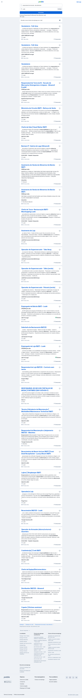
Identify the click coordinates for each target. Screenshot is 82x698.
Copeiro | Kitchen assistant (31, 607)
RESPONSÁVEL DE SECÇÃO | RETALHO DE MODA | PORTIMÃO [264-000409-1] (37, 389)
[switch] (60, 20)
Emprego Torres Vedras (24, 635)
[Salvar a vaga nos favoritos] (59, 26)
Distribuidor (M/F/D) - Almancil (32, 588)
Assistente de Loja (28, 231)
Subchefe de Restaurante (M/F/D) (33, 327)
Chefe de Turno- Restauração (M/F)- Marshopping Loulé (34, 211)
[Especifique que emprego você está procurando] (41, 5)
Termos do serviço (8, 694)
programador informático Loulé (54, 650)
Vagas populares (53, 679)
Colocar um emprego (39, 679)
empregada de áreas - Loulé (40, 651)
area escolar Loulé (38, 658)
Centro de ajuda (23, 686)
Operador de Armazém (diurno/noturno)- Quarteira (36, 530)
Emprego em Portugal (25, 688)
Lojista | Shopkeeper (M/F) (31, 473)
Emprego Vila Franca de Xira (25, 643)
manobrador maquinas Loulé (54, 659)
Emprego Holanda (23, 650)
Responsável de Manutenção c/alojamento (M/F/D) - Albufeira (37, 431)
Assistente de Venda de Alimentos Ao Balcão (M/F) (38, 166)
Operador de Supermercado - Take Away (36, 250)
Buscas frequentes (25, 630)
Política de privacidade (19, 694)
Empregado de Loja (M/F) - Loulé (33, 346)
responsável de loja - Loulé (39, 657)
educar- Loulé (51, 652)
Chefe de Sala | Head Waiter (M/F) (34, 127)
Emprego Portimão (23, 637)
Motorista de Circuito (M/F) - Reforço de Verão (38, 108)
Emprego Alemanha (24, 639)
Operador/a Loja (27, 492)
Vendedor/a (25, 64)
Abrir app (79, 2)
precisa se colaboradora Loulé (54, 657)
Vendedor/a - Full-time (29, 26)
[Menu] (2, 2)
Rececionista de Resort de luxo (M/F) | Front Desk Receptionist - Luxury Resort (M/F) (37, 453)
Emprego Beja (22, 645)
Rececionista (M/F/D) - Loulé (31, 510)
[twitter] (73, 677)
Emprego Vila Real (23, 649)
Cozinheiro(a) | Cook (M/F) (31, 550)
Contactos (22, 681)
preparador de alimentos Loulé (54, 642)
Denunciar (57, 39)
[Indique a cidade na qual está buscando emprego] (41, 9)
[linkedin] (76, 677)
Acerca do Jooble (24, 679)
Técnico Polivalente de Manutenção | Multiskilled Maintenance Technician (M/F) (37, 410)
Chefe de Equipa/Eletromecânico (33, 569)
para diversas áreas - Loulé (39, 646)
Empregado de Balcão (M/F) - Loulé (34, 306)
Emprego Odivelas (23, 647)
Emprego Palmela (23, 641)
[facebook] (67, 677)
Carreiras (22, 684)
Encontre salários (53, 681)
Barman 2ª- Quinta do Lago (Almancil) (35, 146)
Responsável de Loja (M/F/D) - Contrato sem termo (37, 368)
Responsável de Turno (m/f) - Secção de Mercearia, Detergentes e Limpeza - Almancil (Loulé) (38, 85)
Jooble (76, 694)
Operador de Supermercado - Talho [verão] (37, 268)
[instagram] (70, 677)
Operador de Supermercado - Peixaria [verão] (38, 287)
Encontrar (41, 12)
